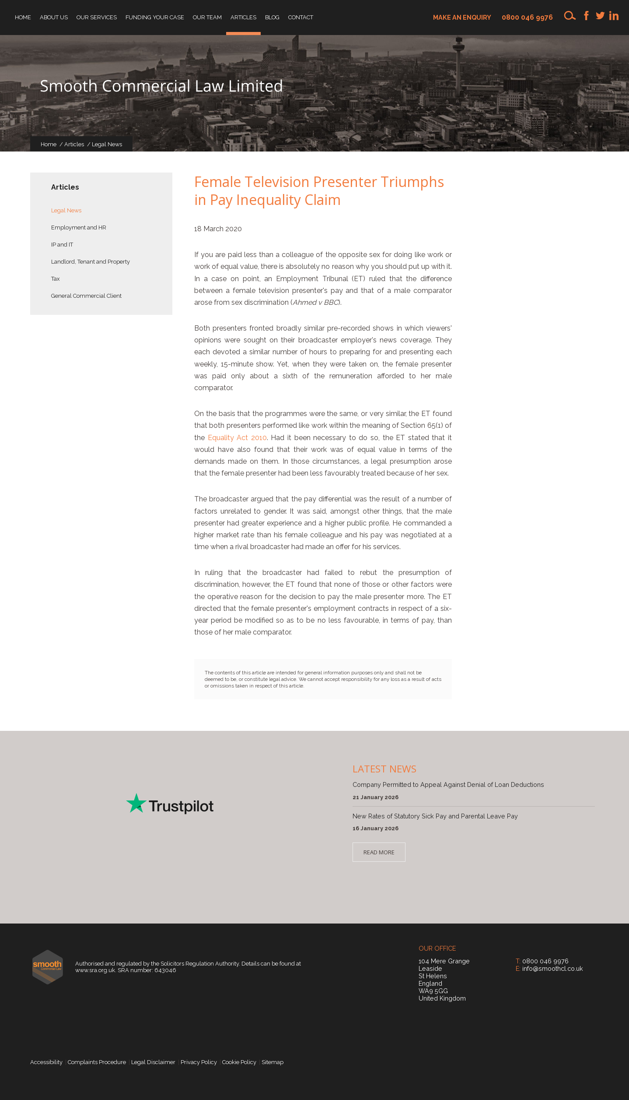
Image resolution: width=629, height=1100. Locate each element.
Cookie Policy (239, 1062)
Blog (272, 17)
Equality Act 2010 (237, 438)
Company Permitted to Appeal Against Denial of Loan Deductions (448, 784)
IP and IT (62, 244)
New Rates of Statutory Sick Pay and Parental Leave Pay (435, 816)
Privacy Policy (199, 1062)
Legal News (107, 144)
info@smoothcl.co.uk (552, 968)
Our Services (97, 17)
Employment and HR (78, 227)
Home (23, 17)
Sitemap (272, 1062)
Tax (55, 278)
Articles (243, 17)
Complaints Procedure (97, 1062)
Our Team (207, 17)
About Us (54, 17)
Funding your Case (155, 17)
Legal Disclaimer (153, 1062)
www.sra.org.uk (95, 970)
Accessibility (46, 1062)
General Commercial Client (86, 296)
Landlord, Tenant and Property (90, 261)
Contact (300, 17)
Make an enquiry (462, 17)
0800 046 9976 (527, 17)
